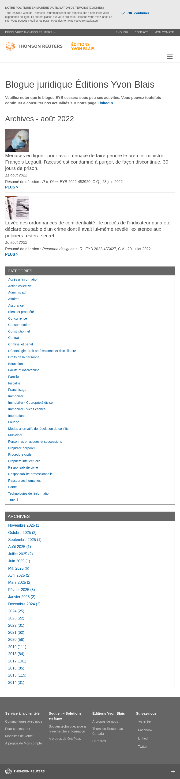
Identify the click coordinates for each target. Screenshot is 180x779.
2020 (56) (16, 640)
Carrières (99, 741)
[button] (170, 57)
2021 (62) (16, 632)
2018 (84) (16, 654)
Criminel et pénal (20, 344)
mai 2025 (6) (18, 568)
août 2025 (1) (19, 547)
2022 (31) (16, 625)
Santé (12, 487)
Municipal (15, 435)
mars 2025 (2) (20, 582)
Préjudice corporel (21, 448)
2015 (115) (17, 675)
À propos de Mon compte (23, 743)
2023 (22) (16, 618)
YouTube (144, 722)
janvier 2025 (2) (21, 597)
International (17, 416)
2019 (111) (17, 647)
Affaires (13, 299)
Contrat (13, 338)
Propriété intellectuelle (24, 461)
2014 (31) (16, 683)
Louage (13, 422)
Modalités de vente (19, 736)
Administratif (17, 292)
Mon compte (164, 32)
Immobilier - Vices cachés (26, 409)
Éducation (15, 364)
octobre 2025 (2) (22, 533)
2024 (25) (16, 611)
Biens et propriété (21, 312)
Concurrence (17, 318)
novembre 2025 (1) (24, 525)
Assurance (16, 305)
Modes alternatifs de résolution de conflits (38, 429)
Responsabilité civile (23, 467)
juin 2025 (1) (19, 561)
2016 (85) (16, 668)
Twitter (143, 746)
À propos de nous (105, 721)
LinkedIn (105, 103)
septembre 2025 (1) (24, 540)
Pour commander (17, 729)
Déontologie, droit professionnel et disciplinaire (42, 351)
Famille (13, 377)
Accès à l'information (23, 279)
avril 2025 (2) (19, 575)
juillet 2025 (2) (20, 554)
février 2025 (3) (21, 590)
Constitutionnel (19, 331)
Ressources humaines (24, 480)
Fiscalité (14, 383)
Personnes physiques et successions (35, 441)
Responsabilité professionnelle (30, 474)
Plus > (11, 187)
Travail (13, 500)
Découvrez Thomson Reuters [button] (30, 32)
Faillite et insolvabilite (23, 370)
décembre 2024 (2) (24, 604)
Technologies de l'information (29, 493)
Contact (141, 32)
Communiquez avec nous (23, 721)
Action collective (20, 286)
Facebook (145, 730)
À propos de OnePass (65, 738)
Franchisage (17, 389)
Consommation (19, 325)
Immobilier (15, 396)
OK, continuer (135, 13)
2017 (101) (17, 661)
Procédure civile (20, 454)
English (122, 32)
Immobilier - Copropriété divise (30, 402)
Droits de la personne (23, 357)
